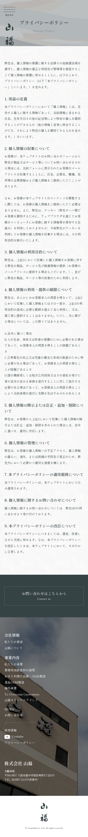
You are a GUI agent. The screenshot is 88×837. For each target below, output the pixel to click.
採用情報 (10, 730)
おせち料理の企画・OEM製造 (25, 676)
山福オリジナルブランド (21, 700)
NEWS (9, 709)
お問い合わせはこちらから (44, 595)
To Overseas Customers (21, 694)
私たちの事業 (13, 664)
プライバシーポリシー (19, 742)
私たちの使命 (13, 642)
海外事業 (10, 688)
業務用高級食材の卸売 (19, 670)
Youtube (13, 736)
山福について (13, 648)
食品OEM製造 (14, 682)
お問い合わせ (13, 715)
